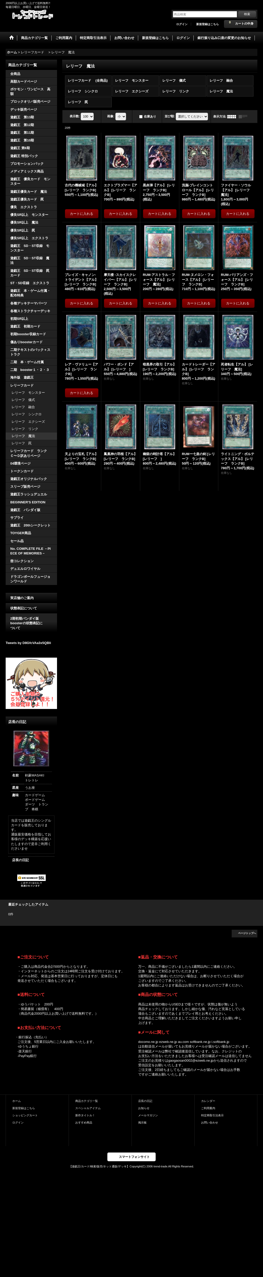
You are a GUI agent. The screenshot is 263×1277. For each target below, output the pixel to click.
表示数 (75, 116)
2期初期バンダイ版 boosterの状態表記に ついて (31, 623)
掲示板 (142, 1122)
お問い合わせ (209, 1122)
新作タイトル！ (85, 1115)
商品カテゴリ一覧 (86, 1100)
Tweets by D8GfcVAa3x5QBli (28, 643)
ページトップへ (247, 933)
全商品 (15, 74)
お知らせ (143, 1108)
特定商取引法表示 (212, 1115)
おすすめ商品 (83, 1122)
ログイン (181, 24)
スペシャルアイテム (88, 1108)
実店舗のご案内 (22, 598)
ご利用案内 (208, 1108)
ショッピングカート (25, 1115)
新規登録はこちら (207, 24)
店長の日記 (20, 860)
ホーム (16, 1100)
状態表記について (23, 608)
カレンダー (208, 1100)
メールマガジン (148, 1115)
